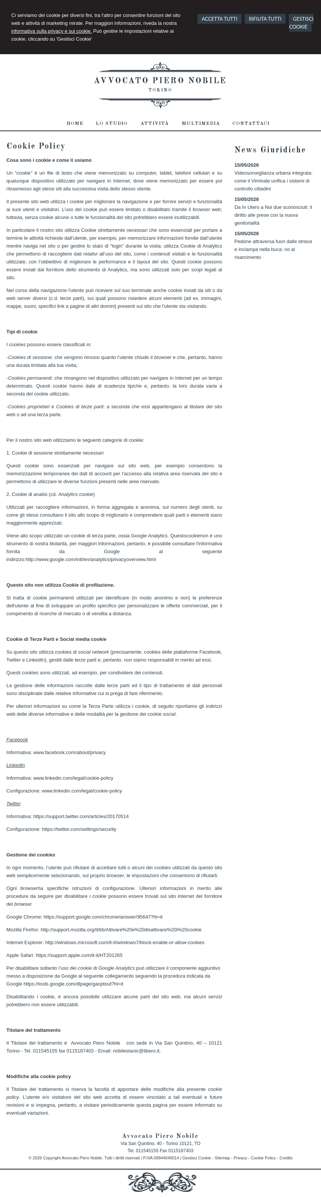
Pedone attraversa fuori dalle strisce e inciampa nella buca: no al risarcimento (273, 249)
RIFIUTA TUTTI (265, 19)
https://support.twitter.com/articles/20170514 (81, 816)
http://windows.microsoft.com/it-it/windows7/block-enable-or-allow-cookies (124, 942)
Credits (285, 1158)
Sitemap (222, 1158)
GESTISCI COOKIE (301, 23)
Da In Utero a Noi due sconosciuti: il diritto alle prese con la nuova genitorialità (273, 215)
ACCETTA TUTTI (219, 19)
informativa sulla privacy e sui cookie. (51, 31)
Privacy (240, 1158)
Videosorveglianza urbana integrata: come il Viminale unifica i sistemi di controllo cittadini (273, 181)
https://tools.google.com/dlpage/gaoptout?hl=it (74, 984)
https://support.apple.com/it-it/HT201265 (79, 955)
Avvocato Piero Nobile (160, 81)
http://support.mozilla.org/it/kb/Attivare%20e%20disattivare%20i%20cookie (121, 929)
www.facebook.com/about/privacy (69, 752)
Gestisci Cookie (196, 1158)
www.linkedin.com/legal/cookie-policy (73, 778)
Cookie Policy (263, 1158)
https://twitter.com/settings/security (79, 829)
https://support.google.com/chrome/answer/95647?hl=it (103, 917)
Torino (160, 90)
